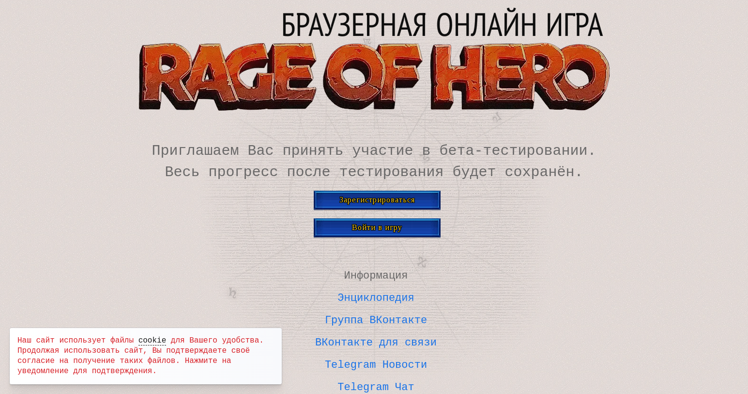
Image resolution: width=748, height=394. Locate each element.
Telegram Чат (375, 383)
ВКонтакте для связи (376, 339)
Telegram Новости (376, 361)
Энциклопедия (375, 296)
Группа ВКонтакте (376, 318)
